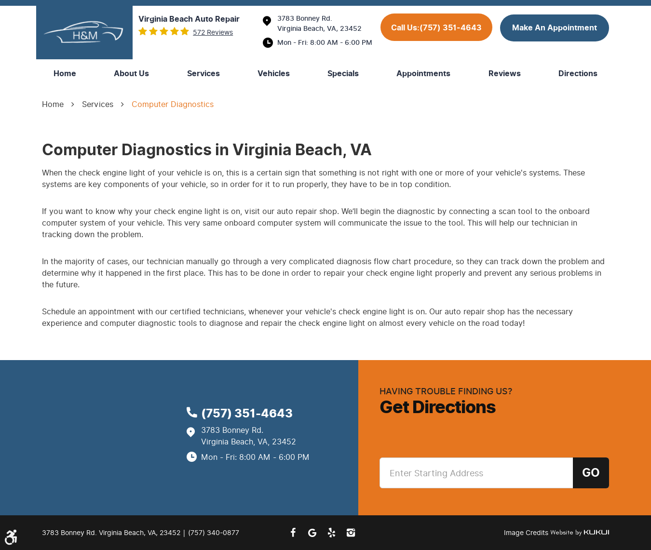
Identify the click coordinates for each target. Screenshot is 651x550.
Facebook (292, 532)
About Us (131, 74)
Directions (577, 74)
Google (312, 532)
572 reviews (213, 32)
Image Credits (527, 533)
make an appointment (554, 28)
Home (65, 74)
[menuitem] (65, 73)
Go (591, 473)
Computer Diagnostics (173, 104)
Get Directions (438, 407)
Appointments (423, 74)
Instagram (350, 532)
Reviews (504, 74)
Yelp (331, 532)
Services (203, 74)
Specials (343, 74)
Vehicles (274, 74)
